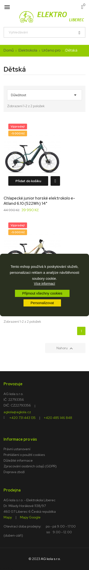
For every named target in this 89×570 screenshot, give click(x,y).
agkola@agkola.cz (17, 412)
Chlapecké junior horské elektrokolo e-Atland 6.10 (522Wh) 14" (39, 201)
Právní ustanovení (17, 449)
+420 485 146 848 (58, 417)
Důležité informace (18, 460)
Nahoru (65, 348)
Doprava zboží (14, 472)
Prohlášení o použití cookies (24, 455)
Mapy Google (30, 517)
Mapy (8, 517)
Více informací (44, 283)
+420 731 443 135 (22, 417)
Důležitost (44, 94)
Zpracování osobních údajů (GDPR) (30, 466)
